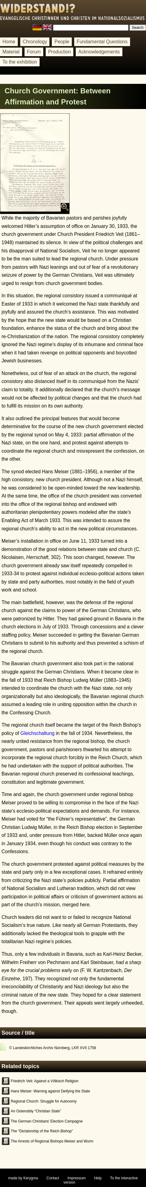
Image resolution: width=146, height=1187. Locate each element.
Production (59, 51)
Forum (34, 51)
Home (8, 41)
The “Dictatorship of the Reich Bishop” (42, 1131)
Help (98, 1178)
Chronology (35, 41)
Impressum (76, 1178)
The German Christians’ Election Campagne (47, 1121)
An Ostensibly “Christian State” (36, 1111)
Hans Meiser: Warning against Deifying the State (50, 1091)
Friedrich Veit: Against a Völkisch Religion (45, 1081)
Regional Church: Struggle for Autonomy (44, 1101)
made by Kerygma (23, 1178)
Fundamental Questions (102, 41)
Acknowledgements (99, 51)
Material (11, 51)
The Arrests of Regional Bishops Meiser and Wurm (52, 1141)
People (61, 41)
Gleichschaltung (38, 733)
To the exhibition (19, 61)
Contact (52, 1178)
